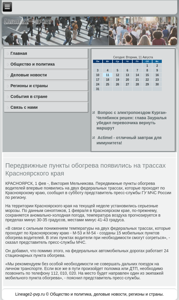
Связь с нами (24, 107)
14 (137, 75)
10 (97, 75)
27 (127, 84)
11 (107, 75)
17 (97, 79)
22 (147, 79)
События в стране (29, 96)
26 (117, 84)
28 (137, 84)
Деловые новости (28, 75)
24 (97, 84)
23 (157, 79)
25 (107, 84)
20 (127, 79)
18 (107, 79)
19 (117, 79)
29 (147, 84)
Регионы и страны (29, 85)
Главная (18, 53)
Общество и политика (32, 64)
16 (157, 75)
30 (157, 84)
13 (127, 75)
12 (117, 75)
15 (147, 75)
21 (137, 79)
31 (97, 89)
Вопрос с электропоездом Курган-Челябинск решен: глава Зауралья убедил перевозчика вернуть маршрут (131, 120)
